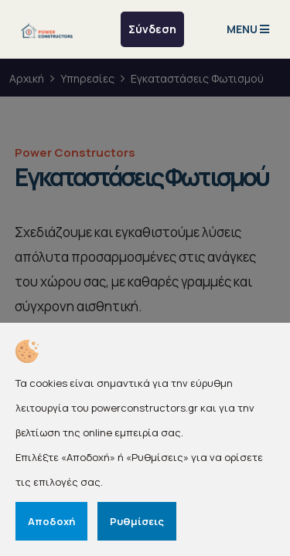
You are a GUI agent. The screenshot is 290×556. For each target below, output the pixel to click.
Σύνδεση (152, 29)
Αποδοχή (51, 521)
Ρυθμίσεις (137, 521)
